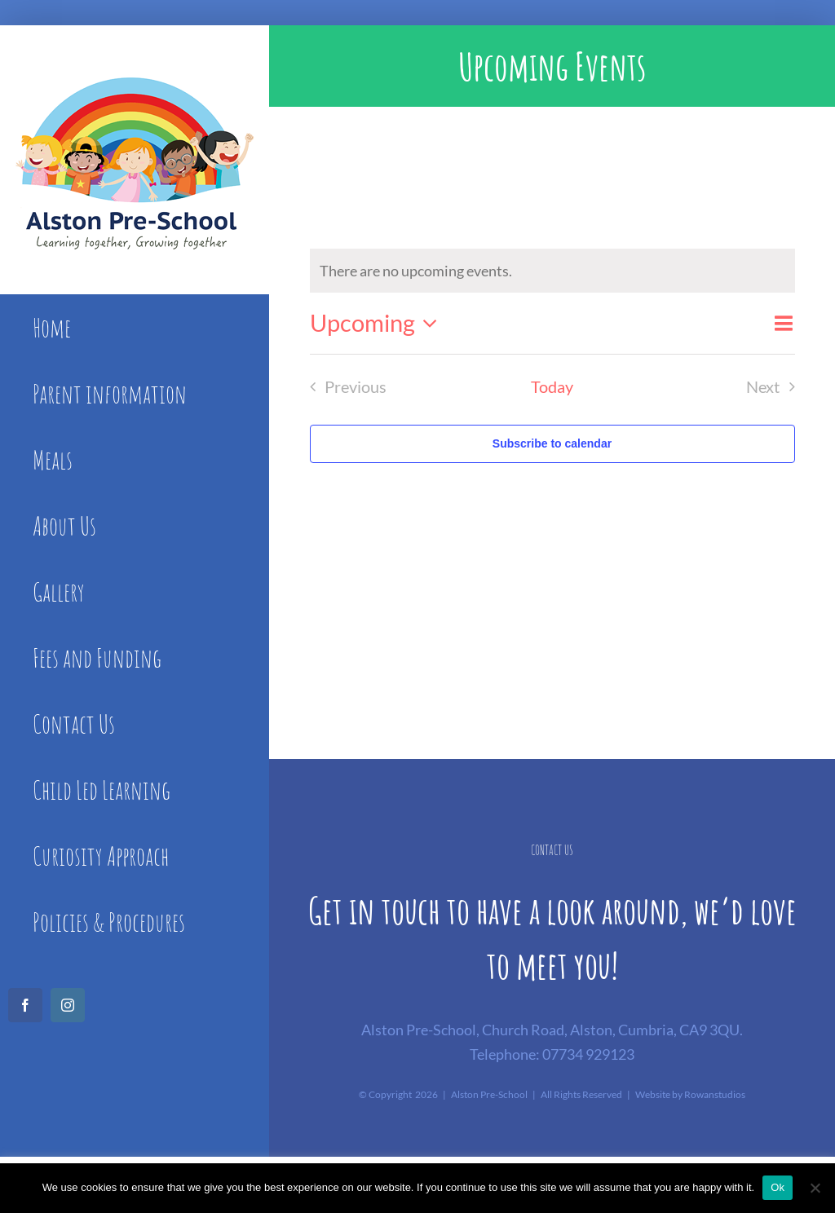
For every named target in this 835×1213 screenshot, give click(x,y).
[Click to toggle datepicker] (378, 323)
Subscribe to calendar (552, 443)
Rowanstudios (714, 1094)
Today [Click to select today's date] (552, 386)
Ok (777, 1187)
